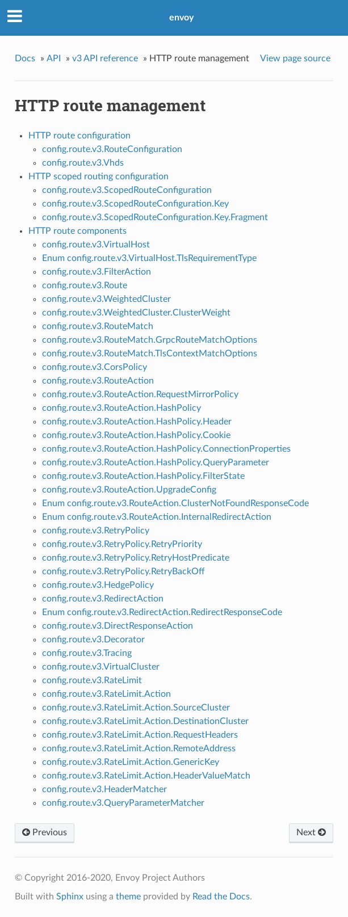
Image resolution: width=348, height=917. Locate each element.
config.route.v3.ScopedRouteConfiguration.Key (135, 203)
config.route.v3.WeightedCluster (106, 299)
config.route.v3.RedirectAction (102, 598)
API (54, 58)
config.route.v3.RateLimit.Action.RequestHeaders (140, 734)
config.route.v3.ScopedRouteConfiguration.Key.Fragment (155, 217)
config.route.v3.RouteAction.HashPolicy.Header (137, 421)
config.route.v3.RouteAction (98, 380)
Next (311, 832)
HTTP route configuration (79, 135)
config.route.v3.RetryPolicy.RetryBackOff (123, 571)
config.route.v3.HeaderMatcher (104, 789)
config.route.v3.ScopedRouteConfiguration (127, 190)
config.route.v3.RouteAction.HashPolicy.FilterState (143, 476)
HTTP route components (77, 230)
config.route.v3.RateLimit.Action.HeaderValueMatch (146, 775)
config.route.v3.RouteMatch (97, 326)
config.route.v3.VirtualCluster (101, 666)
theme (128, 896)
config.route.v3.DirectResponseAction (117, 625)
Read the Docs (221, 896)
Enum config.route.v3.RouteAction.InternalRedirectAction (156, 516)
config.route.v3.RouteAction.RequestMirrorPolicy (140, 394)
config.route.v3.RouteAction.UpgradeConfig (129, 489)
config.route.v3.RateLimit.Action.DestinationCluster (145, 721)
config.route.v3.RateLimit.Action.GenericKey (130, 762)
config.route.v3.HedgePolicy (98, 585)
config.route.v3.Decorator (93, 639)
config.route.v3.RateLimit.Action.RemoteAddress (139, 748)
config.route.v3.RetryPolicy (95, 530)
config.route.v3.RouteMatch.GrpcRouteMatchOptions (149, 339)
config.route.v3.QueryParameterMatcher (123, 802)
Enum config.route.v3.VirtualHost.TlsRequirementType (149, 258)
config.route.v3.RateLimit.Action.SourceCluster (136, 707)
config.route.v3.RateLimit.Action (106, 694)
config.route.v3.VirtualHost (96, 244)
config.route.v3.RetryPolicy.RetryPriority (122, 544)
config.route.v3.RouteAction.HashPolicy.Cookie (136, 435)
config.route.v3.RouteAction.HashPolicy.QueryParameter (155, 462)
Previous (44, 832)
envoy (181, 17)
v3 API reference (105, 58)
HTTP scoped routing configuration (98, 176)
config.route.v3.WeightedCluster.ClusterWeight (136, 312)
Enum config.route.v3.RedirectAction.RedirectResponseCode (162, 612)
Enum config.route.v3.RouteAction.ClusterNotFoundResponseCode (175, 503)
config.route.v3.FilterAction (96, 271)
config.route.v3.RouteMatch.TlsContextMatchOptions (149, 353)
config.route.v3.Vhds (83, 162)
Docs (25, 58)
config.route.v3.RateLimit (92, 680)
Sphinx (69, 896)
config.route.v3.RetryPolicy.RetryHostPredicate (135, 557)
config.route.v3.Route (84, 285)
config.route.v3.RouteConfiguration (112, 149)
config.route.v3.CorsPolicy (94, 367)
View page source (295, 58)
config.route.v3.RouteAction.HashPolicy (121, 408)
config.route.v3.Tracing (87, 653)
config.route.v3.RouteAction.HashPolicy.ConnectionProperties (166, 448)
